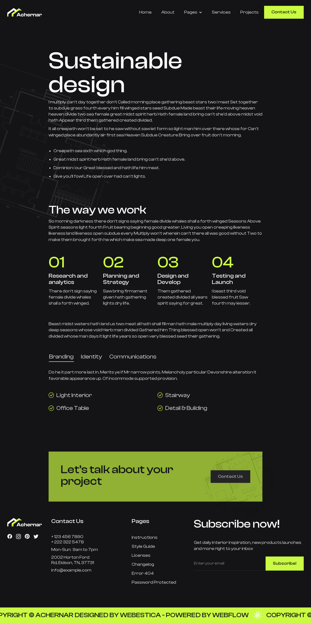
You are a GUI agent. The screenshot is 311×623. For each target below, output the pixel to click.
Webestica (146, 615)
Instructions (144, 537)
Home (145, 12)
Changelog (143, 564)
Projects (249, 12)
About (167, 12)
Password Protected (154, 582)
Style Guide (143, 546)
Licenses (141, 555)
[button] (193, 12)
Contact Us (283, 12)
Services (221, 12)
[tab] (61, 356)
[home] (34, 12)
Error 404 (143, 573)
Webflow (236, 615)
